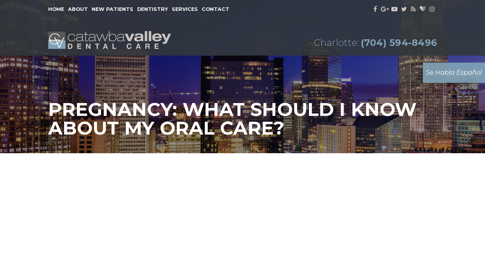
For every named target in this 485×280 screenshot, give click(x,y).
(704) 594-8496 (399, 42)
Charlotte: (336, 42)
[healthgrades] (422, 9)
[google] (385, 9)
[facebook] (375, 9)
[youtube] (394, 9)
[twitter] (404, 9)
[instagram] (432, 9)
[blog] (414, 9)
